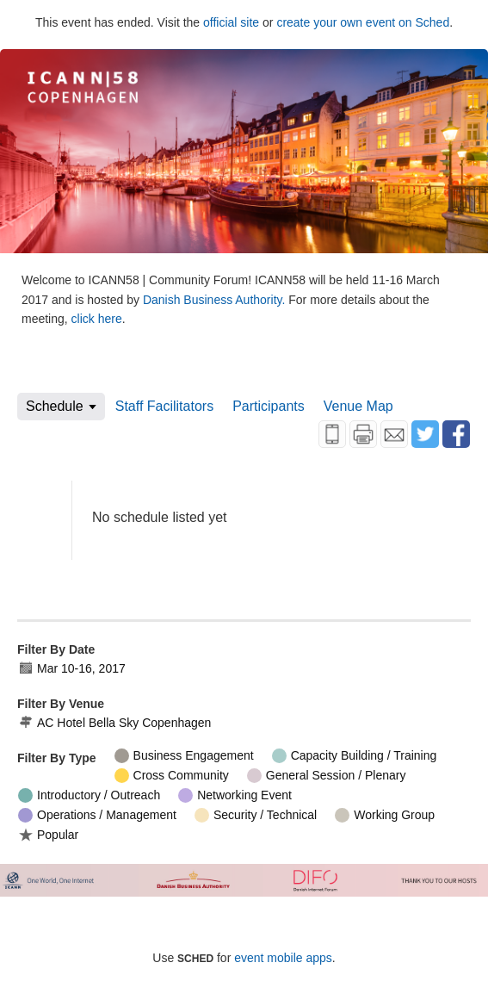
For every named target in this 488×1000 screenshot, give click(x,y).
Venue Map (358, 406)
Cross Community (171, 775)
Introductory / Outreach (89, 795)
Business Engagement (184, 755)
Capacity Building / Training (354, 755)
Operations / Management (97, 815)
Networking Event (235, 795)
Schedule (54, 406)
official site (231, 22)
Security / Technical (256, 815)
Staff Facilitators (164, 406)
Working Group (385, 815)
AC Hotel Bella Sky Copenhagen (114, 723)
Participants (268, 406)
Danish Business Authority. (215, 300)
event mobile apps (283, 958)
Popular (48, 834)
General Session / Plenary (326, 775)
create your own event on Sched (362, 22)
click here (96, 319)
